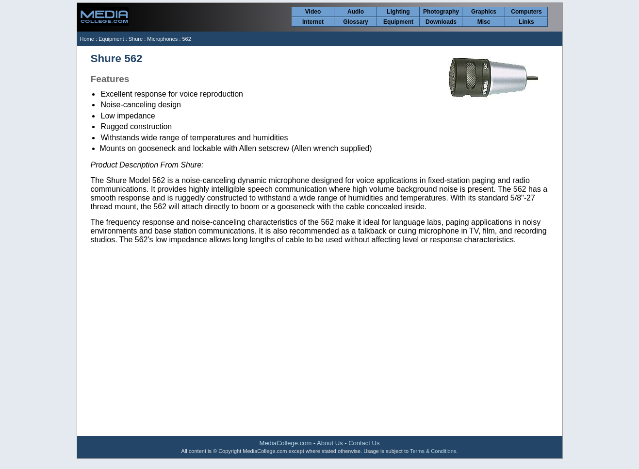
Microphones (162, 39)
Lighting (398, 11)
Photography (441, 11)
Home (87, 39)
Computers (526, 11)
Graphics (483, 11)
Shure (136, 39)
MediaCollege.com (286, 443)
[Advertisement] (319, 358)
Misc (484, 21)
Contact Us (363, 443)
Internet (313, 21)
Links (526, 21)
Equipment (398, 21)
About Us (330, 443)
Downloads (441, 21)
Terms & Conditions (433, 451)
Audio (355, 11)
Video (313, 11)
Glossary (355, 21)
